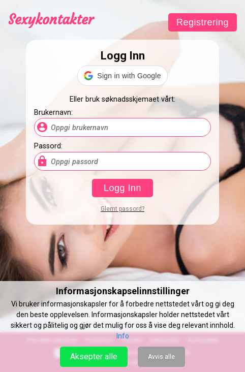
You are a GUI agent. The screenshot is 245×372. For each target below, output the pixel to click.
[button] (122, 76)
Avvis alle (161, 356)
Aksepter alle (93, 356)
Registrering (202, 22)
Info (122, 336)
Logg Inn (122, 188)
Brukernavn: (53, 112)
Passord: (48, 146)
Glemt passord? (122, 208)
